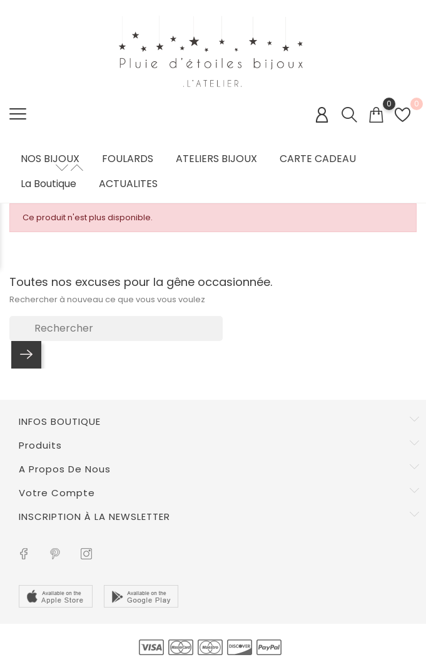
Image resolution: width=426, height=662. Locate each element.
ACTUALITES (128, 184)
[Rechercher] (116, 328)
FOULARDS (127, 159)
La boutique (48, 184)
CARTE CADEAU (318, 159)
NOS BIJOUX (50, 159)
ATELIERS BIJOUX (216, 159)
